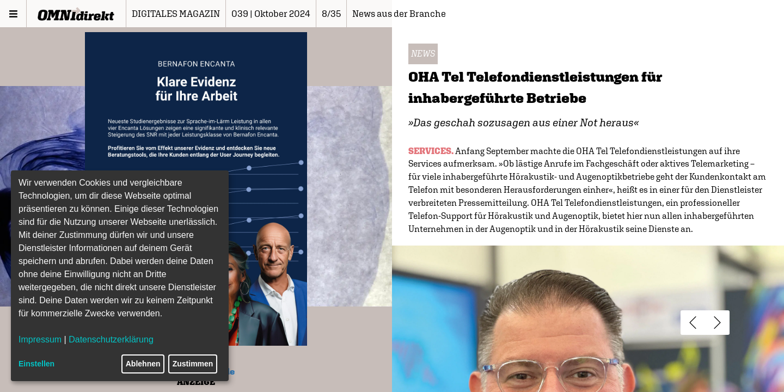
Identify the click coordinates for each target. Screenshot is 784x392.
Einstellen (36, 363)
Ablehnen (143, 363)
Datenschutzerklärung (111, 339)
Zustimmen (193, 363)
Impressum (40, 339)
